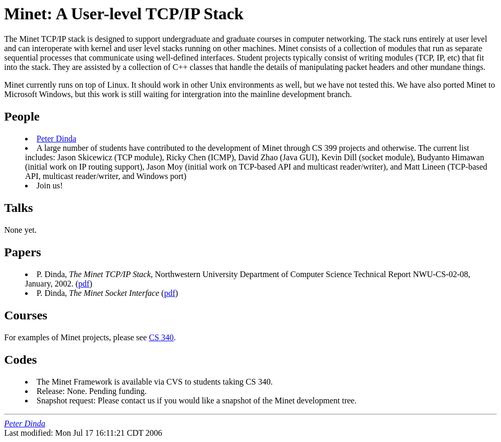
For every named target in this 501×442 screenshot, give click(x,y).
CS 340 (161, 337)
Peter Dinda (56, 138)
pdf (83, 283)
